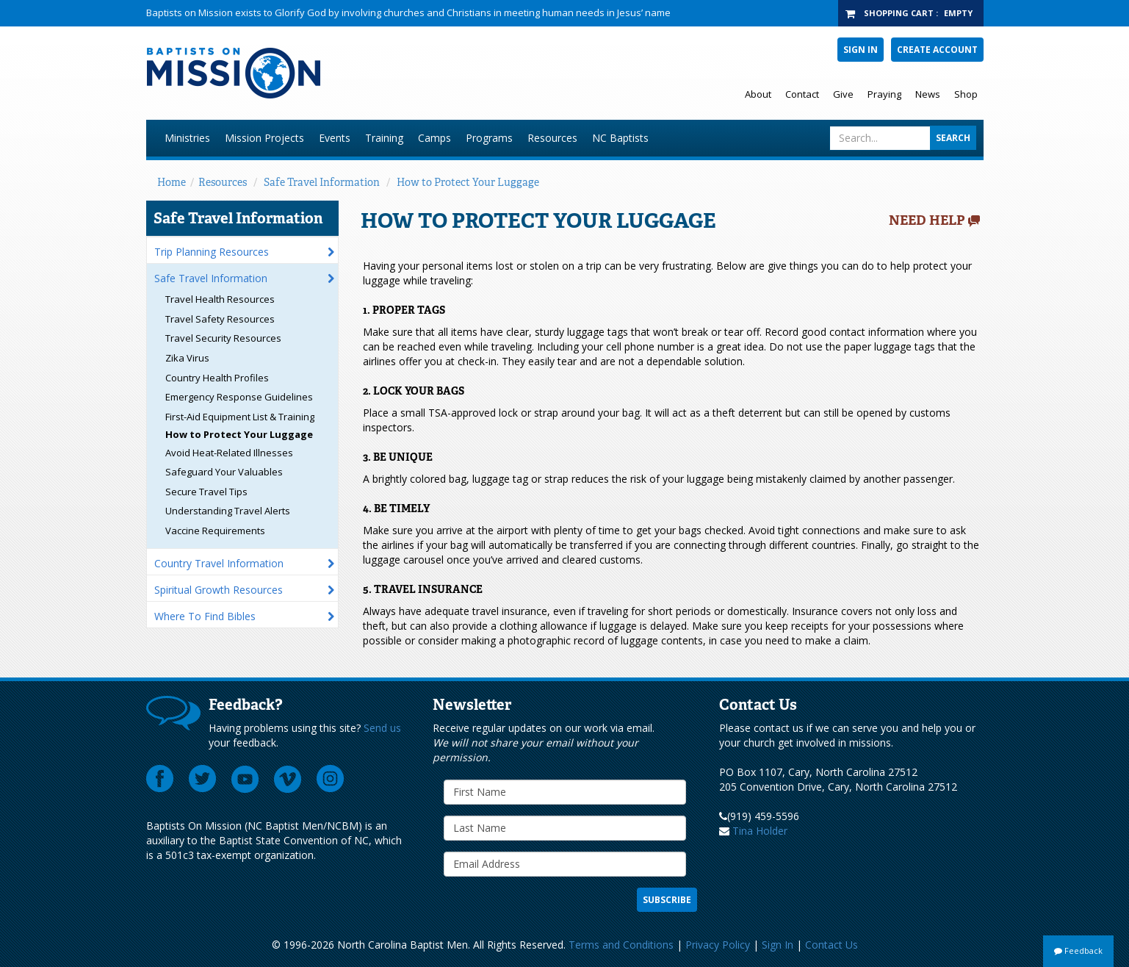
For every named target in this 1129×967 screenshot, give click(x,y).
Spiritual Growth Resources (218, 590)
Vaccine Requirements (215, 530)
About (758, 94)
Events (334, 138)
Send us (382, 728)
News (927, 94)
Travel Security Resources (223, 338)
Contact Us (831, 945)
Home (171, 182)
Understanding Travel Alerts (227, 510)
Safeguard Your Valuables (224, 471)
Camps (434, 138)
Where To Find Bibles (205, 616)
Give (843, 94)
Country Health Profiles (217, 377)
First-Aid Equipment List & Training (239, 416)
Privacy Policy (717, 945)
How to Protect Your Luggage (468, 182)
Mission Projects (264, 138)
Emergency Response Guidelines (239, 396)
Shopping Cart (899, 12)
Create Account (937, 49)
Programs (489, 138)
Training (384, 138)
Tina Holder (759, 831)
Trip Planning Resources (211, 252)
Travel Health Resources (220, 299)
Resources (552, 138)
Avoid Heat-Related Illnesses (229, 452)
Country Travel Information (219, 563)
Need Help (927, 220)
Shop (966, 94)
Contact (802, 94)
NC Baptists (620, 138)
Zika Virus (187, 357)
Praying (884, 94)
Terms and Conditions (621, 945)
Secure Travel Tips (206, 491)
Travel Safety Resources (220, 319)
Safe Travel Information (322, 182)
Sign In (860, 49)
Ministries (187, 138)
